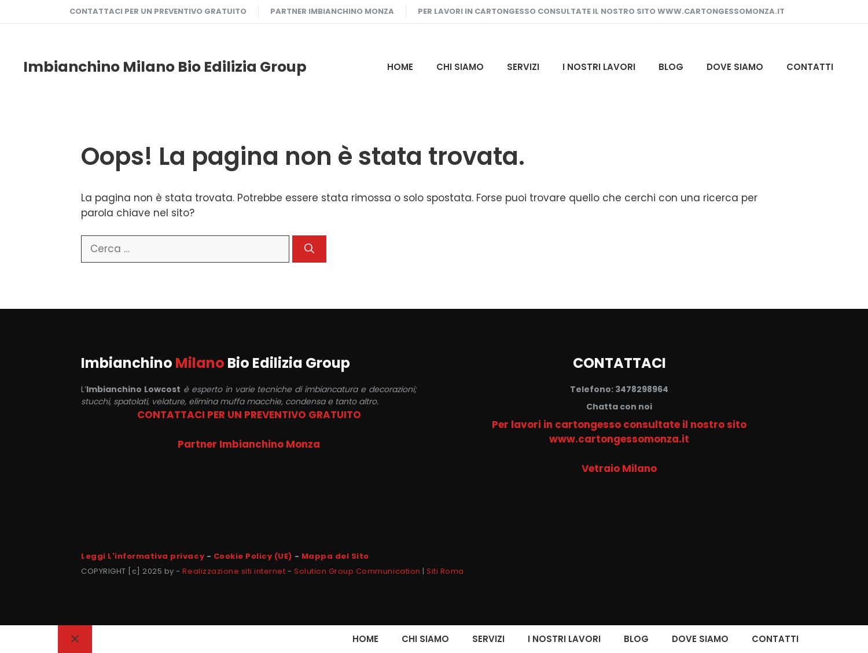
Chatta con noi (619, 406)
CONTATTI (809, 67)
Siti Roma (445, 571)
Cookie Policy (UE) (253, 556)
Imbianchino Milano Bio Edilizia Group (165, 67)
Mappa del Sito (335, 556)
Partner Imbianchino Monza (332, 11)
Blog (671, 67)
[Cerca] (309, 249)
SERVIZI (523, 67)
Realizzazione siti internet (233, 571)
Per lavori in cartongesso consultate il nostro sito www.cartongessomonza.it (601, 11)
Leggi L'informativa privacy (142, 556)
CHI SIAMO (460, 67)
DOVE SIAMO (735, 67)
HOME (400, 67)
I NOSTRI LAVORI (598, 67)
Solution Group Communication (357, 571)
